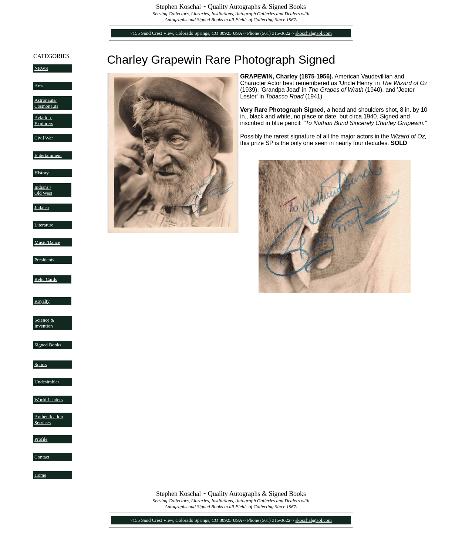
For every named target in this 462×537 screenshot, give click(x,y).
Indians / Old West (43, 190)
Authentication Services (48, 419)
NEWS (41, 68)
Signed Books (47, 345)
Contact (41, 457)
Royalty (42, 301)
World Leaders (48, 399)
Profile (40, 439)
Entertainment (48, 155)
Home (40, 475)
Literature (43, 225)
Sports (40, 364)
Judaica (41, 207)
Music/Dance (47, 242)
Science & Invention (44, 323)
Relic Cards (45, 279)
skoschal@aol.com (314, 33)
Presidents (44, 259)
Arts (38, 85)
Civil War (43, 138)
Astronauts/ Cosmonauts (46, 103)
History (41, 172)
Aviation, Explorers (43, 120)
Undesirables (47, 382)
